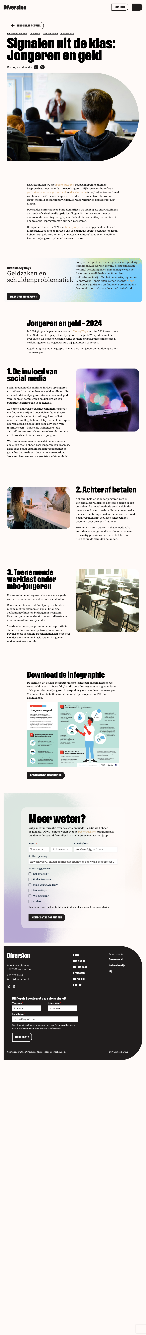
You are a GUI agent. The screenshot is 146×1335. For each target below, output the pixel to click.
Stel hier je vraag (39, 856)
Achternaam (54, 1003)
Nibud (130, 281)
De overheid (116, 959)
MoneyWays (72, 227)
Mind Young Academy (45, 885)
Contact (120, 7)
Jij (110, 971)
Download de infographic (46, 775)
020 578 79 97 (15, 975)
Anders (37, 901)
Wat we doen (80, 967)
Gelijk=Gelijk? (40, 874)
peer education (65, 184)
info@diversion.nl (18, 979)
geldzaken (33, 192)
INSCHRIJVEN (22, 1037)
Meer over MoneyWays (23, 297)
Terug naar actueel (25, 25)
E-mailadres (81, 843)
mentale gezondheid (53, 192)
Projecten (79, 973)
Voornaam (17, 1003)
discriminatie (78, 192)
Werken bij (79, 979)
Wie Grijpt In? (41, 896)
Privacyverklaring (100, 906)
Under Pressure (42, 879)
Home (76, 955)
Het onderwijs (117, 965)
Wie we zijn (79, 961)
